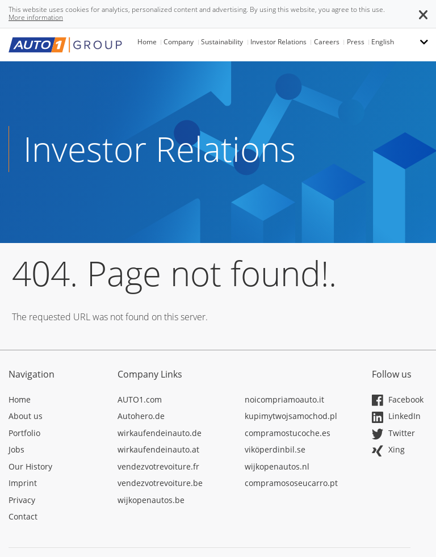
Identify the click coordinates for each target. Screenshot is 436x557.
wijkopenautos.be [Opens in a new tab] (151, 500)
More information (36, 17)
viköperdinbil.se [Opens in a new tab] (275, 449)
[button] (423, 13)
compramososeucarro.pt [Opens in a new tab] (291, 483)
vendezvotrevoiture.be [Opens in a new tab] (160, 483)
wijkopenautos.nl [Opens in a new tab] (277, 466)
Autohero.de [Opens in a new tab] (141, 416)
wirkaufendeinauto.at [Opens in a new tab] (158, 449)
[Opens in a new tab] (54, 401)
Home (147, 42)
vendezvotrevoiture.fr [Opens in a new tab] (158, 466)
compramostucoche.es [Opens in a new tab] (287, 433)
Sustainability (222, 42)
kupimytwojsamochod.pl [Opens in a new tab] (291, 416)
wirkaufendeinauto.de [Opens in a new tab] (160, 433)
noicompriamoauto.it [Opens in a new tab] (284, 399)
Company (179, 42)
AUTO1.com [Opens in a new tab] (140, 399)
